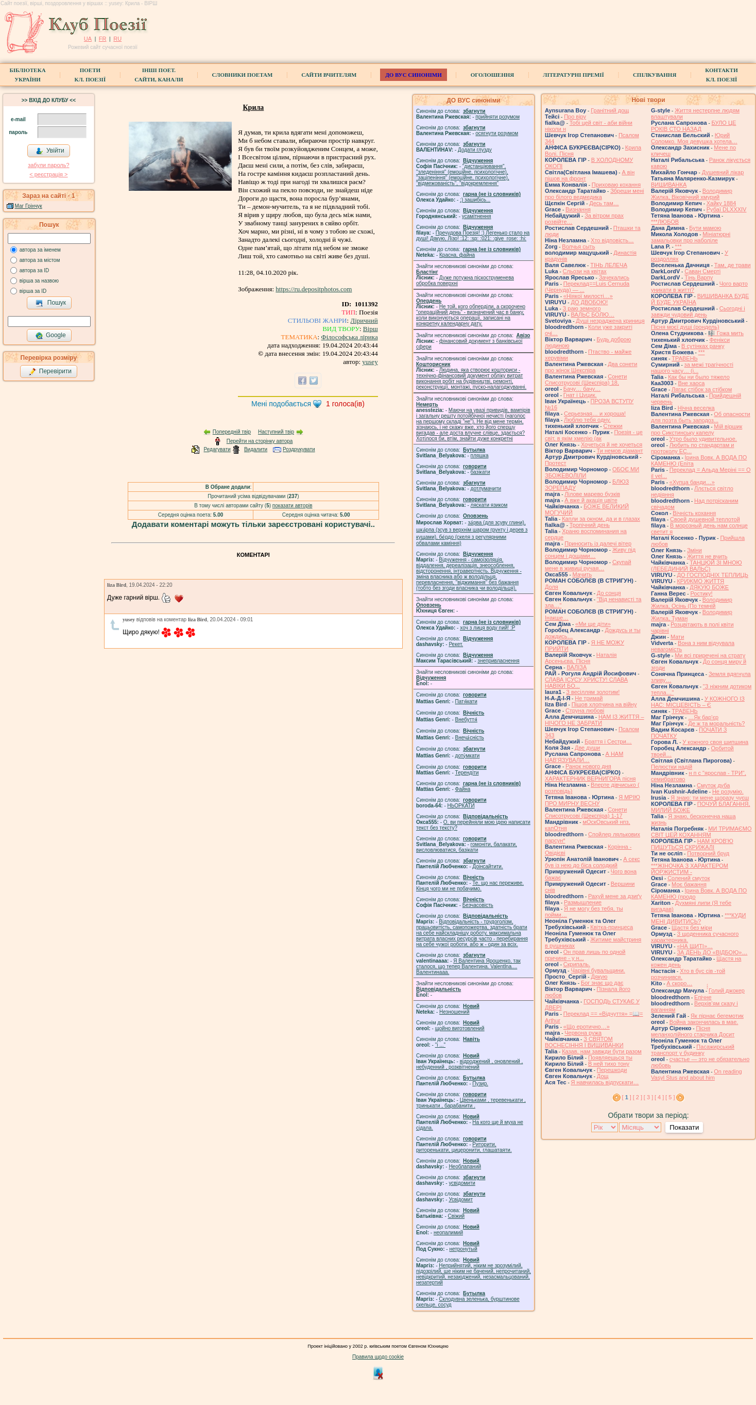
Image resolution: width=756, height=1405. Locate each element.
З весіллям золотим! (593, 692)
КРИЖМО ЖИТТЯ (700, 581)
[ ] (626, 1097)
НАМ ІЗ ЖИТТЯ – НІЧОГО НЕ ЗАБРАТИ (594, 720)
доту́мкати (467, 755)
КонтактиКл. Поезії (721, 74)
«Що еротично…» (586, 1026)
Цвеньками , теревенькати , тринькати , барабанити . (471, 1103)
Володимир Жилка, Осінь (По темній (691, 603)
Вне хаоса (691, 383)
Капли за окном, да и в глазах (601, 519)
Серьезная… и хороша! (595, 413)
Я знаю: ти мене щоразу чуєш (710, 798)
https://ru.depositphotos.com (314, 289)
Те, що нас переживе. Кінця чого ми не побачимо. (470, 885)
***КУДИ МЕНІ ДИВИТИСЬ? (698, 918)
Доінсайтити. (487, 866)
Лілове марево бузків (592, 494)
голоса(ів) (345, 404)
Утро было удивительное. (703, 439)
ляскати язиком (489, 505)
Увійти (50, 151)
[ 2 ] (637, 1097)
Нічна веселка (696, 408)
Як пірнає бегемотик (717, 1016)
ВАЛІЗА (576, 667)
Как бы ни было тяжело (699, 377)
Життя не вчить (707, 556)
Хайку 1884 (721, 203)
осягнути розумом (496, 133)
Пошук (50, 303)
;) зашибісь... (475, 200)
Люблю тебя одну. (587, 420)
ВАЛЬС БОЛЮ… (592, 314)
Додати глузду (475, 150)
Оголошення (492, 75)
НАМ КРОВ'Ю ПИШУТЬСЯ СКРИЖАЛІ (692, 844)
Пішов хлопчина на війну (604, 704)
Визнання (578, 209)
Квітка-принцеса (611, 927)
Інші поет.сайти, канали (158, 74)
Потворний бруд (708, 853)
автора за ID (34, 270)
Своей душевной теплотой (705, 519)
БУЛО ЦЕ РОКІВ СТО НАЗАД (693, 126)
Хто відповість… (612, 240)
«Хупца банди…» (692, 482)
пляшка (480, 455)
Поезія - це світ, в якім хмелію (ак (594, 435)
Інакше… (557, 618)
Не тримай (589, 698)
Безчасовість (477, 905)
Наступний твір (276, 432)
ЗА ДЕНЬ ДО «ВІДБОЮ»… (712, 952)
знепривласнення (498, 661)
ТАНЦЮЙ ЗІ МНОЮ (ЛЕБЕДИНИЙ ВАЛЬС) (696, 565)
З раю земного (582, 308)
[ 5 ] (670, 1097)
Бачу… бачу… (582, 389)
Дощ (603, 1076)
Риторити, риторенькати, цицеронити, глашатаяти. (464, 1147)
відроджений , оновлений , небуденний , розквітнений (469, 1064)
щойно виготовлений (460, 1028)
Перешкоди (612, 1070)
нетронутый (463, 1249)
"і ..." (440, 1045)
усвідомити (462, 1183)
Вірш (370, 329)
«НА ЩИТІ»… (695, 946)
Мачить (582, 574)
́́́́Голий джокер (727, 990)
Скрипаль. (576, 964)
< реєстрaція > (48, 174)
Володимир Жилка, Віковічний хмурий (691, 194)
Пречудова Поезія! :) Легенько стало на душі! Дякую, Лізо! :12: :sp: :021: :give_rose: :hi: (472, 235)
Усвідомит (461, 1199)
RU (117, 39)
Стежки (612, 426)
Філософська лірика (349, 337)
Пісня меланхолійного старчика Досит (692, 1031)
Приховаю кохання (616, 184)
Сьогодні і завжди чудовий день (698, 311)
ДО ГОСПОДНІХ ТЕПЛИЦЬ (712, 575)
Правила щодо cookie (378, 1357)
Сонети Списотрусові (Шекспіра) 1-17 (586, 812)
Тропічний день (590, 525)
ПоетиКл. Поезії (90, 74)
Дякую (599, 976)
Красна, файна (457, 255)
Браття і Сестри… (608, 741)
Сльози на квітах (585, 271)
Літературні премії (573, 75)
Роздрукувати (299, 449)
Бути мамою (705, 228)
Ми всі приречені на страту (710, 655)
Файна (463, 789)
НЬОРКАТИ (461, 805)
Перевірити (50, 372)
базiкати (480, 472)
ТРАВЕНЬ (685, 358)
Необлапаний (465, 1166)
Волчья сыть (578, 246)
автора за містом (40, 260)
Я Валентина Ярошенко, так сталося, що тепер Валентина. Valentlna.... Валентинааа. (468, 966)
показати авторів (292, 505)
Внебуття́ (466, 719)
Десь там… (603, 203)
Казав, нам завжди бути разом (602, 1051)
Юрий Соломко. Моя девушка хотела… (694, 138)
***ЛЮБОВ (665, 222)
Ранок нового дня (588, 766)
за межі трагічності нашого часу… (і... (692, 367)
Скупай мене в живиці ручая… (588, 565)
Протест (555, 463)
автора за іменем (40, 250)
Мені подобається (281, 404)
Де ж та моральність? (716, 723)
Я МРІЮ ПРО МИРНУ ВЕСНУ (592, 800)
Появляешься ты (610, 1057)
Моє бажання (689, 884)
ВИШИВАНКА (668, 184)
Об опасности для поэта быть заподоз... (700, 417)
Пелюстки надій (671, 767)
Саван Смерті (702, 271)
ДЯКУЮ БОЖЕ (709, 587)
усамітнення (476, 216)
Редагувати (216, 449)
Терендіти (467, 772)
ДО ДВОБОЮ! (589, 302)
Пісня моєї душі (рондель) (685, 327)
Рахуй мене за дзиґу (615, 896)
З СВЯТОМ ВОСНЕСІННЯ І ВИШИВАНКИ (584, 1042)
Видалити (255, 449)
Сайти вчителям (328, 75)
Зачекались (614, 277)
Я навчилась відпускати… (605, 1082)
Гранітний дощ (610, 110)
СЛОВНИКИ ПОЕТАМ (242, 75)
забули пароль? (48, 165)
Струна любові (584, 710)
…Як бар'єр (703, 717)
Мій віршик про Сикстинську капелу (696, 429)
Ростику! (701, 593)
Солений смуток (688, 878)
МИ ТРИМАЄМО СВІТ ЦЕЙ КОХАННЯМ (701, 831)
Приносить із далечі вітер (597, 543)
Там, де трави (732, 265)
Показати (684, 1127)
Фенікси (719, 340)
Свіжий (456, 1216)
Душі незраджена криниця (610, 321)
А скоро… (679, 983)
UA (88, 39)
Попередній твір (232, 432)
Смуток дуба (713, 785)
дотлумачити (486, 488)
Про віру (575, 116)
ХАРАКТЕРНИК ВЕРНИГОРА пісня (590, 778)
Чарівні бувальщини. (598, 970)
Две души (587, 748)
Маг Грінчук (28, 206)
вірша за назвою (39, 281)
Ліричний (363, 320)
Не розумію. (728, 791)
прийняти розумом (497, 117)
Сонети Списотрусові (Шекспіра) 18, (586, 379)
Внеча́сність (469, 737)
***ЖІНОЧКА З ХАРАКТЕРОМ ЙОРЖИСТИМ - (689, 869)
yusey (369, 362)
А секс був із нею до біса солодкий (592, 862)
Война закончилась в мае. (703, 1022)
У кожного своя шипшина (715, 742)
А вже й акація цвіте (590, 500)
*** (678, 246)
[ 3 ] (648, 1097)
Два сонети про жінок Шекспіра (591, 367)
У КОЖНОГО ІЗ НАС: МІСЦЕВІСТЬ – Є (698, 702)
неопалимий (448, 1232)
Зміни (694, 550)
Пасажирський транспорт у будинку (692, 1050)
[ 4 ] (659, 1097)
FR (103, 39)
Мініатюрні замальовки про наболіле (690, 237)
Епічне (703, 997)
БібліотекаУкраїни (27, 74)
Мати (677, 637)
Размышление (583, 902)
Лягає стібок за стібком (702, 389)
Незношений (454, 1012)
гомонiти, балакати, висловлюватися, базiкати (466, 847)
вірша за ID (33, 291)
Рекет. (456, 644)
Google (50, 336)
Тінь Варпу (698, 277)
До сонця (609, 593)
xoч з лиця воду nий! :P (487, 628)
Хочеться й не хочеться (611, 444)
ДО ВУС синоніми (413, 75)
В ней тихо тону (608, 1064)
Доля (551, 587)
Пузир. (480, 1083)
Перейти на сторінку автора (260, 441)
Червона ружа (583, 1033)
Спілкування (654, 75)
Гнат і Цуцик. (580, 395)
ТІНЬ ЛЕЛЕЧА (608, 265)
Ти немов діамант (620, 451)
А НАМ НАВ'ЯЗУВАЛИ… (584, 757)
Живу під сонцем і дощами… (590, 553)
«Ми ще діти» (593, 624)
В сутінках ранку (702, 346)
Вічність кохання (694, 513)
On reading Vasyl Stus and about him (696, 1074)
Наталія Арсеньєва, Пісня (581, 658)
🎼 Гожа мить (726, 333)
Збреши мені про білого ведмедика (594, 194)
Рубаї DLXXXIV (727, 209)
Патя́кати (466, 701)
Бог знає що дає (602, 983)
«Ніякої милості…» (588, 296)
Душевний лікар (723, 172)
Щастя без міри (692, 927)
